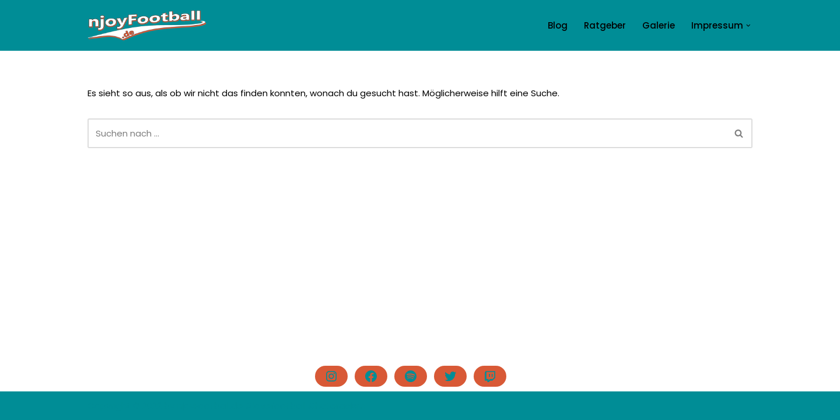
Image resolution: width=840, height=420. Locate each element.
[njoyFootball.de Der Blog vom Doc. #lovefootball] (147, 25)
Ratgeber (605, 25)
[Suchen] (407, 133)
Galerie (658, 25)
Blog (558, 25)
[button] (748, 25)
